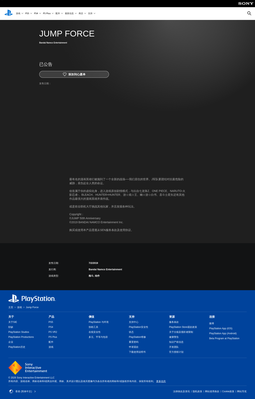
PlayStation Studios (18, 332)
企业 (10, 342)
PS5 (27, 13)
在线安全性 (95, 332)
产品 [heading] (51, 316)
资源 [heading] (172, 316)
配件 (58, 13)
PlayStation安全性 (138, 327)
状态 (131, 332)
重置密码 (133, 342)
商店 (81, 13)
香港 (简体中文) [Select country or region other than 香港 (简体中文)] (22, 391)
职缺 (10, 327)
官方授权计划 (176, 352)
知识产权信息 (176, 342)
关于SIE (12, 322)
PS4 (36, 13)
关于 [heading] (11, 316)
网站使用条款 (212, 391)
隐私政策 (197, 391)
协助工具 (93, 327)
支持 (90, 13)
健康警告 (174, 337)
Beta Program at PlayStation (224, 338)
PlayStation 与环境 (99, 322)
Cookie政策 (228, 391)
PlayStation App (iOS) (220, 328)
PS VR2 (53, 332)
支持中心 (133, 322)
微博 (211, 323)
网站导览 (242, 391)
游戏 (18, 13)
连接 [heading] (212, 316)
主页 (10, 307)
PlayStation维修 (137, 337)
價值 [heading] (91, 316)
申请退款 (133, 347)
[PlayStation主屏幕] (9, 13)
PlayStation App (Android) (222, 333)
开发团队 (174, 347)
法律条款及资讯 (181, 391)
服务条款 (174, 322)
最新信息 (69, 13)
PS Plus (47, 13)
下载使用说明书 (137, 352)
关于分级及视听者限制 (181, 332)
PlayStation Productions (21, 337)
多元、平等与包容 (98, 337)
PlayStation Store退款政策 (183, 327)
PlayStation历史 (16, 347)
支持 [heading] (131, 316)
